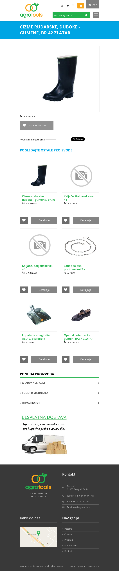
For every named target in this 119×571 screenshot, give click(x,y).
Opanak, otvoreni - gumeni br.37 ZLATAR (78, 337)
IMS (81, 566)
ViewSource (93, 566)
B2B (94, 5)
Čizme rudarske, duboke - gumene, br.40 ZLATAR (38, 199)
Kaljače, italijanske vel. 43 (37, 267)
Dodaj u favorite (37, 125)
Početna (67, 528)
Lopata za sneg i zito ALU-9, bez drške (36, 337)
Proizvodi (67, 539)
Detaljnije (44, 220)
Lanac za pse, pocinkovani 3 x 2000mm (75, 269)
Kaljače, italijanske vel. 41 (79, 198)
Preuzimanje (69, 545)
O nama (67, 534)
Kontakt (67, 551)
